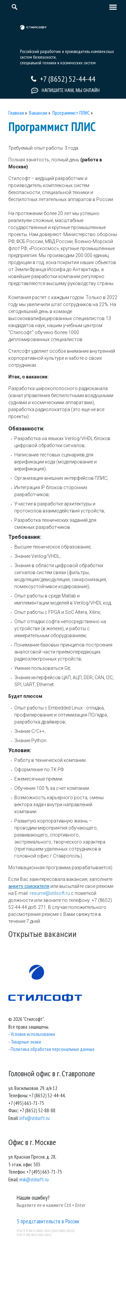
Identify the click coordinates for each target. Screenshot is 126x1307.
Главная (16, 112)
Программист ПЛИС (71, 112)
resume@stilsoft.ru (50, 893)
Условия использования (33, 1034)
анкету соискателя (28, 886)
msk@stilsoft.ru (34, 1179)
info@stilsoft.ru (34, 1118)
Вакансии (38, 112)
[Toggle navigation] (111, 7)
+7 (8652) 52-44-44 (67, 79)
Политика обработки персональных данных (52, 1049)
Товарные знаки (26, 1042)
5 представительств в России (48, 1221)
